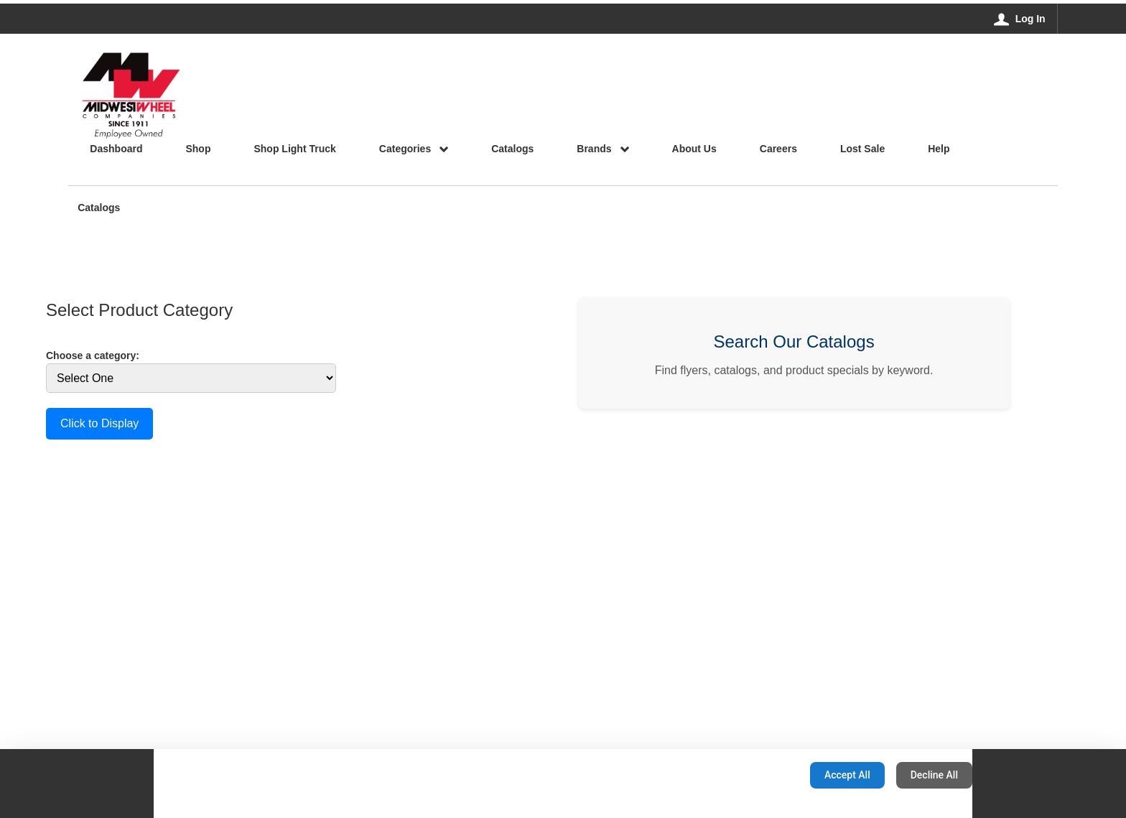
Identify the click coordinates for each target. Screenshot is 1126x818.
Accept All (847, 775)
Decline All (934, 775)
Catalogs (99, 208)
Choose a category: (92, 355)
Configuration (753, 775)
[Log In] (1020, 19)
